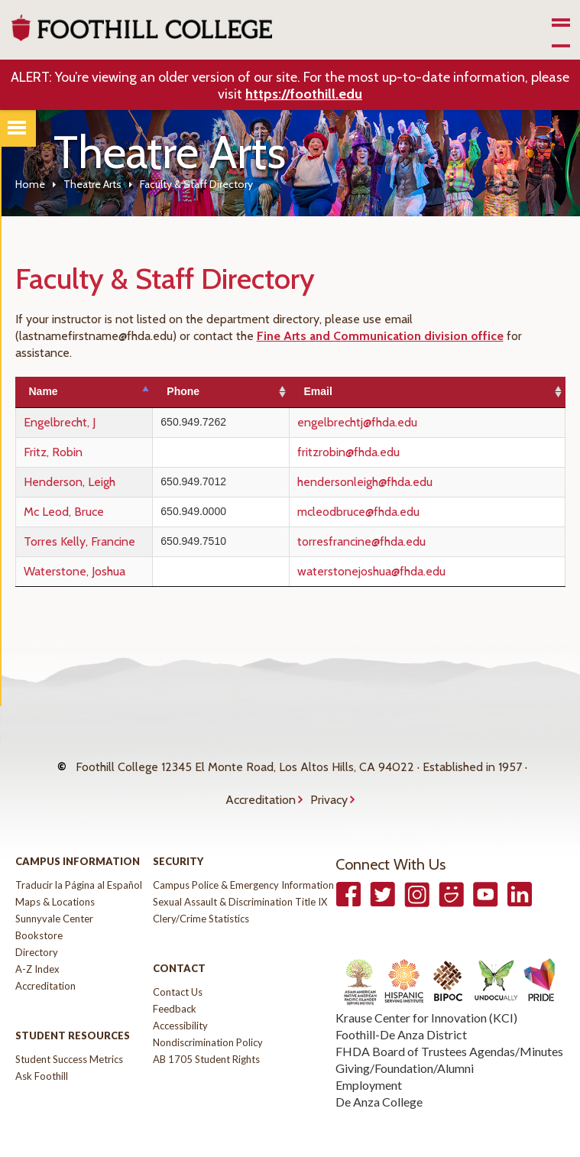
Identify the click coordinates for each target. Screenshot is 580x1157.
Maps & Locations (55, 871)
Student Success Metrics (69, 1029)
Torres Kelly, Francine (79, 541)
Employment (368, 1054)
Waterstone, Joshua (74, 571)
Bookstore (39, 905)
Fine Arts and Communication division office (380, 336)
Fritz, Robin (53, 452)
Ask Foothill (41, 1045)
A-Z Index (37, 938)
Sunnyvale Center (54, 888)
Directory (36, 922)
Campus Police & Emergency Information (243, 854)
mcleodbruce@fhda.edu (392, 511)
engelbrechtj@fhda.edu (391, 422)
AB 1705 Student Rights (206, 1029)
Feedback (174, 978)
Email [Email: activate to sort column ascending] (351, 391)
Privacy (329, 777)
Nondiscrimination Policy (208, 1012)
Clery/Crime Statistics (201, 888)
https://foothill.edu (303, 94)
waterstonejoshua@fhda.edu (405, 571)
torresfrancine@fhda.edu (395, 541)
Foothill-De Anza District (401, 1004)
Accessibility (180, 995)
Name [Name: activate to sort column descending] (43, 391)
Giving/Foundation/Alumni (404, 1037)
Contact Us (178, 961)
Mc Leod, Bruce (64, 511)
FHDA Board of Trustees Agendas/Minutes (449, 1020)
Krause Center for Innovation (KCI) (426, 987)
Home (30, 184)
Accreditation (260, 777)
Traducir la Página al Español (78, 854)
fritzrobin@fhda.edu (382, 452)
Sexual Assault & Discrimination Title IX (240, 871)
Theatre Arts (92, 184)
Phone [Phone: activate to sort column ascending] (234, 391)
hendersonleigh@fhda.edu (398, 482)
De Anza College (379, 1071)
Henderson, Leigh (69, 482)
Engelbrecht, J (60, 422)
